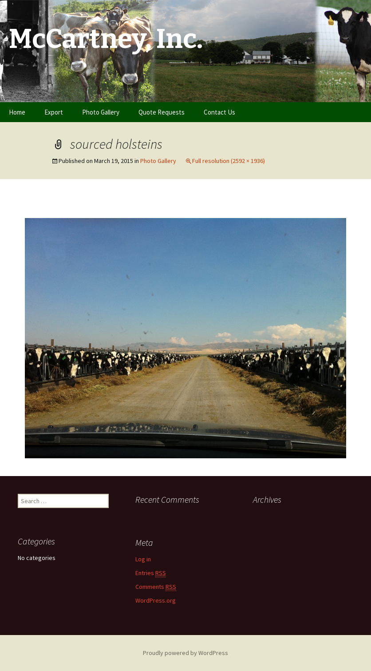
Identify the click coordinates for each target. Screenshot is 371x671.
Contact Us (219, 112)
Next (331, 207)
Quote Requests (161, 112)
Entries (150, 573)
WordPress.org (155, 600)
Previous (46, 207)
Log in (143, 559)
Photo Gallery (100, 112)
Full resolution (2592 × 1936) (228, 161)
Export (53, 112)
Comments (155, 587)
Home (17, 112)
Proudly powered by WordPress (185, 653)
